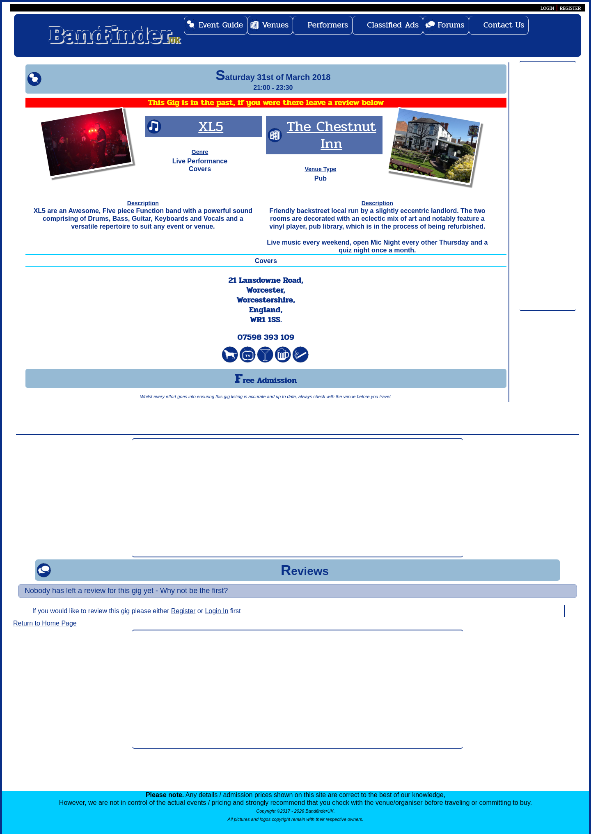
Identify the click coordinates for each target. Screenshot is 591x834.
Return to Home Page (45, 623)
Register (183, 610)
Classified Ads (393, 24)
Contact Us (504, 24)
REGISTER (570, 8)
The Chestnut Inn (331, 135)
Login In (216, 610)
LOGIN (547, 8)
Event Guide (221, 24)
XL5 (210, 126)
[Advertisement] (548, 186)
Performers (327, 24)
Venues (275, 24)
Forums (451, 24)
